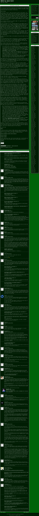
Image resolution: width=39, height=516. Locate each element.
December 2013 (33, 82)
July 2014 (33, 78)
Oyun (5, 259)
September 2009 (34, 117)
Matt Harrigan (6, 368)
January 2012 (33, 97)
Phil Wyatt (5, 407)
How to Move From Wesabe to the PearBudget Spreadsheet (12, 282)
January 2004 (33, 169)
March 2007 (33, 140)
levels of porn (18, 65)
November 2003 (33, 171)
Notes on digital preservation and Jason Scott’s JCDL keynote (13, 500)
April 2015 (33, 72)
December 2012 (33, 90)
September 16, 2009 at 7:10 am (8, 177)
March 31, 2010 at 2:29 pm (8, 267)
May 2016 (33, 65)
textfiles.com (33, 10)
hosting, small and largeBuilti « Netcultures (10, 214)
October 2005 (33, 153)
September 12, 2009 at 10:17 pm (8, 170)
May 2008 (33, 129)
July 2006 (33, 146)
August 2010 (33, 110)
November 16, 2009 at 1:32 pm (8, 232)
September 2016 (34, 63)
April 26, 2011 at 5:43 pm (8, 312)
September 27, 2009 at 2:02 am (8, 185)
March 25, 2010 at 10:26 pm (8, 260)
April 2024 (33, 51)
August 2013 (33, 85)
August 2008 (33, 127)
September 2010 (34, 109)
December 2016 (33, 61)
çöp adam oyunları (6, 210)
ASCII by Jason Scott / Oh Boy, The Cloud (10, 193)
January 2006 (33, 151)
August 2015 (33, 70)
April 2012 (33, 95)
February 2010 (33, 113)
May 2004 (33, 166)
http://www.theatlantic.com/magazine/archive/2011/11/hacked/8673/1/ (14, 470)
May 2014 (33, 80)
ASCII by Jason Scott (7, 1)
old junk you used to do (12, 59)
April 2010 (33, 112)
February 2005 (33, 159)
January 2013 (33, 89)
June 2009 (33, 119)
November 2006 (33, 143)
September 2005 (34, 154)
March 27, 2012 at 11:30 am (8, 479)
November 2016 (33, 62)
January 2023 (33, 56)
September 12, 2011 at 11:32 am (8, 377)
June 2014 (33, 79)
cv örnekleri (6, 484)
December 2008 (33, 124)
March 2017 (33, 60)
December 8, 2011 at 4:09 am (8, 460)
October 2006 (33, 144)
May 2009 (33, 120)
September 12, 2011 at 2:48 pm (8, 402)
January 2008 (33, 132)
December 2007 (33, 133)
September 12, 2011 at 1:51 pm (8, 395)
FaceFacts (2, 140)
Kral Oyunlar (6, 169)
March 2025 (33, 49)
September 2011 (34, 100)
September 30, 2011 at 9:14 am (8, 408)
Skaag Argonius (6, 376)
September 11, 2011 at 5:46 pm (8, 355)
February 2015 (33, 73)
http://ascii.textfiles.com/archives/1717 (10, 167)
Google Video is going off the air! (13, 118)
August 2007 (33, 136)
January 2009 (33, 123)
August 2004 (33, 164)
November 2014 (33, 75)
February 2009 (33, 122)
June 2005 (33, 156)
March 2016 (33, 66)
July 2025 (33, 48)
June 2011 (33, 102)
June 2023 (33, 53)
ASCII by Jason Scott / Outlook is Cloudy (10, 197)
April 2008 (33, 130)
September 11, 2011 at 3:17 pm (8, 348)
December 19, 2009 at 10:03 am (8, 236)
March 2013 (33, 88)
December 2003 (33, 170)
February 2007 (33, 141)
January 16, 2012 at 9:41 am (8, 468)
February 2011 (33, 105)
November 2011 (33, 98)
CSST (15, 50)
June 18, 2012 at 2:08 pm (7, 501)
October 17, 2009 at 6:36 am (8, 202)
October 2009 (33, 116)
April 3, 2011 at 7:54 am (7, 305)
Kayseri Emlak (6, 304)
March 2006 (33, 149)
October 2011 (33, 99)
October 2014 (33, 76)
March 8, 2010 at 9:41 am (7, 253)
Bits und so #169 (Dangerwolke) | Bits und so (10, 201)
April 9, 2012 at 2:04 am (7, 496)
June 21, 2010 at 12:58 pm (8, 278)
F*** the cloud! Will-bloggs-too (8, 342)
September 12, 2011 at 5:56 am (8, 364)
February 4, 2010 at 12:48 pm (8, 249)
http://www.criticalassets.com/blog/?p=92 (10, 374)
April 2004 (33, 167)
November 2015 (33, 68)
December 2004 (33, 161)
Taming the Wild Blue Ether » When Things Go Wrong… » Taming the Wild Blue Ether (16, 316)
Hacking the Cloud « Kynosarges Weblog (9, 506)
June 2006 (33, 147)
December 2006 (33, 142)
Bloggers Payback (6, 184)
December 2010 (33, 107)
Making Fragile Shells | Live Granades (9, 266)
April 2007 (33, 139)
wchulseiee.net (6, 164)
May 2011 (33, 103)
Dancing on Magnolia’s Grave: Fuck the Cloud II (8, 133)
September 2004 (34, 163)
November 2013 (33, 83)
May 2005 (33, 157)
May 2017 (33, 59)
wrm (4, 423)
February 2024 (33, 52)
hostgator (5, 222)
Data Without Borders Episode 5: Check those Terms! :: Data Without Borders (15, 206)
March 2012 (33, 96)
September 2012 (34, 92)
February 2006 (33, 150)
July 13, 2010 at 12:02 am (8, 283)
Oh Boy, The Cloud (4, 135)
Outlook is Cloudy (4, 136)
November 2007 (33, 134)
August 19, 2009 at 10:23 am (8, 159)
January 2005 (33, 160)
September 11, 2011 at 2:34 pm (8, 343)
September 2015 (34, 69)
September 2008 (34, 126)
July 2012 (33, 93)
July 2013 (33, 86)
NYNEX (16, 26)
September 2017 (34, 58)
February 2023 (33, 55)
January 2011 (33, 106)
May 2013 (33, 87)
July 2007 (33, 137)
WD (4, 176)
